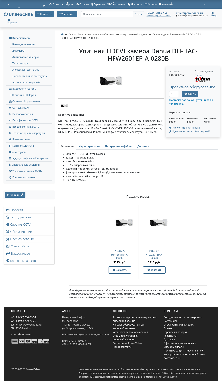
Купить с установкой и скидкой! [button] (189, 131)
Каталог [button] (43, 14)
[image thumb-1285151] (64, 105)
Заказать (120, 270)
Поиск (138, 14)
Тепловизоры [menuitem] (20, 63)
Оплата (151, 4)
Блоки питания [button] (19, 139)
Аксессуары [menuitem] (17, 152)
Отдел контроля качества (179, 324)
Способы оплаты (174, 347)
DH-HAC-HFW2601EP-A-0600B (154, 255)
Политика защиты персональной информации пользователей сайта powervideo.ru (184, 354)
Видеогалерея (19, 253)
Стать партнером (61, 4)
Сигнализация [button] (19, 107)
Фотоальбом (17, 246)
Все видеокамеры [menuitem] (23, 44)
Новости (14, 210)
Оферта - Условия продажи (180, 343)
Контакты (166, 4)
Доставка (134, 4)
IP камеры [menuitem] (18, 50)
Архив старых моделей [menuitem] (26, 82)
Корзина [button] (12, 21)
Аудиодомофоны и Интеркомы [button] (29, 158)
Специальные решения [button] (24, 164)
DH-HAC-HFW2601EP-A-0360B (119, 255)
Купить (190, 94)
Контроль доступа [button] (21, 145)
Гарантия (98, 4)
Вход (214, 14)
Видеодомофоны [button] (21, 114)
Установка (15, 194)
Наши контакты (122, 347)
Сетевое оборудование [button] (24, 101)
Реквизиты (170, 335)
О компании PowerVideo (127, 343)
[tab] (67, 146)
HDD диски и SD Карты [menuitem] (22, 95)
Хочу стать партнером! (184, 127)
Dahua (198, 75)
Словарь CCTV (18, 224)
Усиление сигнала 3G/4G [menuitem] (25, 171)
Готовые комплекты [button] (22, 177)
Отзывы (82, 4)
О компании (116, 4)
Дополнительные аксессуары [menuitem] (29, 76)
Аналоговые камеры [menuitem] (25, 57)
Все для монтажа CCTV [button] (24, 126)
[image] (111, 81)
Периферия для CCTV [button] (23, 120)
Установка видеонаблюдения (130, 332)
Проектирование (20, 239)
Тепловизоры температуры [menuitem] (27, 133)
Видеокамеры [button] (19, 38)
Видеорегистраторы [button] (22, 88)
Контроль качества (22, 261)
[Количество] (173, 94)
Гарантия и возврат (175, 332)
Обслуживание (19, 232)
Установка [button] (66, 14)
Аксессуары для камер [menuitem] (25, 69)
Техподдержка (18, 217)
